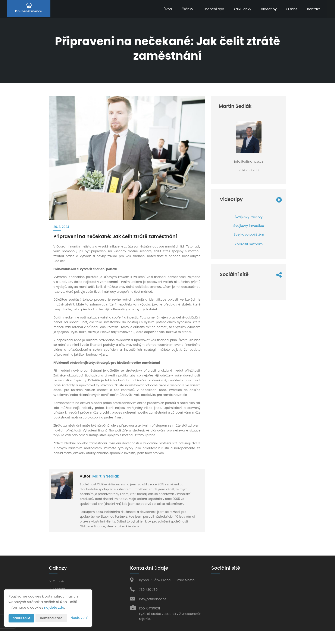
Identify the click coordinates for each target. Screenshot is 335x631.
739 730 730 (148, 589)
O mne (291, 9)
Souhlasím (21, 618)
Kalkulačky (241, 9)
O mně (58, 581)
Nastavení (79, 617)
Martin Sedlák (105, 476)
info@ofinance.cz (152, 599)
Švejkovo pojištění (249, 234)
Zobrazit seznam (249, 244)
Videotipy (268, 9)
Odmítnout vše (51, 618)
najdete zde (54, 607)
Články (185, 9)
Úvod (165, 9)
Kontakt (313, 9)
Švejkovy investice (248, 225)
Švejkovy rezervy (249, 216)
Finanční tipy (212, 9)
